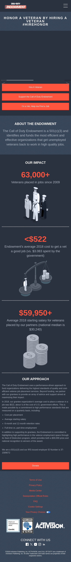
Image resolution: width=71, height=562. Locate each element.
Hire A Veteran (35, 87)
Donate (35, 466)
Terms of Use (35, 480)
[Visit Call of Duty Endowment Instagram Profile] (39, 545)
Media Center (35, 491)
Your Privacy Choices (35, 512)
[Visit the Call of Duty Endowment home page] (15, 5)
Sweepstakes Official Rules (35, 496)
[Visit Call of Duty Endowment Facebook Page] (27, 545)
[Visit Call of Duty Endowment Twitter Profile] (31, 545)
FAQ (35, 501)
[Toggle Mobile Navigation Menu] (65, 5)
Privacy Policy (35, 485)
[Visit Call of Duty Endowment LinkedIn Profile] (43, 545)
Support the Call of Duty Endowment (36, 97)
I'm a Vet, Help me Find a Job (35, 106)
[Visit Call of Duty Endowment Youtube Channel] (35, 545)
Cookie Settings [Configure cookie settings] (35, 507)
